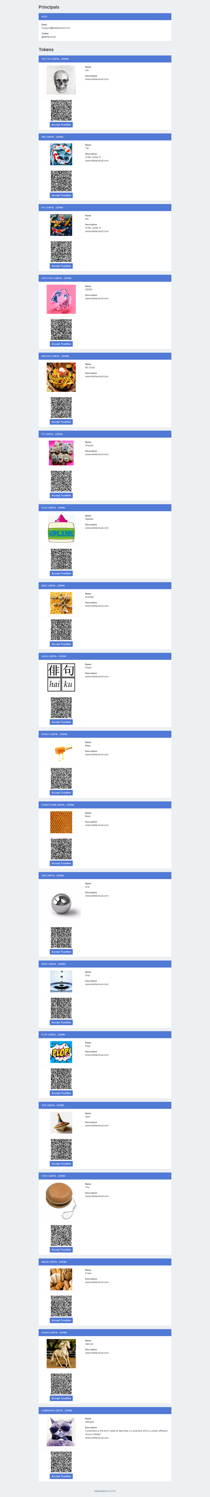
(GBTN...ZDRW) (60, 59)
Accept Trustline (61, 124)
